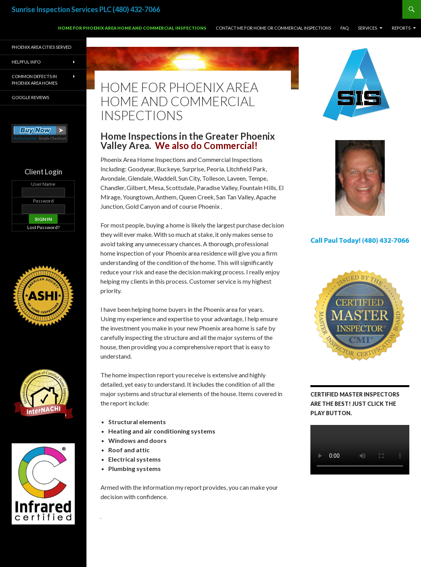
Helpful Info (26, 61)
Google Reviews (30, 97)
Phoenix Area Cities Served (41, 47)
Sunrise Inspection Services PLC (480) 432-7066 (86, 9)
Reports (401, 27)
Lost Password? (43, 227)
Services (367, 27)
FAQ (344, 27)
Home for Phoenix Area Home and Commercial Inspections (132, 27)
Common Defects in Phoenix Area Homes (34, 79)
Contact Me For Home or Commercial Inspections (273, 27)
